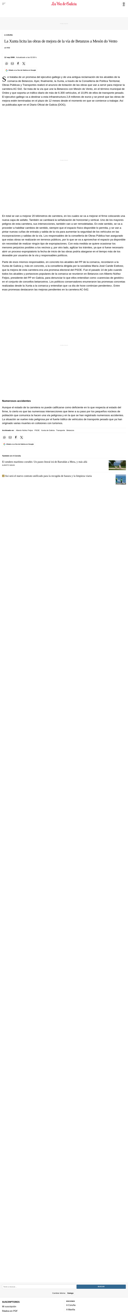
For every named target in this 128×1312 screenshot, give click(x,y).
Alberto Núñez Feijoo (24, 430)
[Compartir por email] (12, 63)
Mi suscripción (9, 1306)
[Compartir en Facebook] (18, 63)
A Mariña (70, 1309)
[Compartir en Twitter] (24, 63)
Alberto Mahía (8, 465)
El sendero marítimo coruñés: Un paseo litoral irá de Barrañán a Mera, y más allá (44, 461)
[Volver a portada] (64, 4)
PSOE (37, 430)
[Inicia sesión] (123, 3)
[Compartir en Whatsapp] (6, 63)
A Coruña (70, 1305)
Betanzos (70, 430)
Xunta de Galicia (48, 430)
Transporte (60, 430)
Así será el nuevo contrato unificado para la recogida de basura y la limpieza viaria (48, 475)
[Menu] (4, 4)
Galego (70, 1293)
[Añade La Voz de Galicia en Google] (20, 70)
